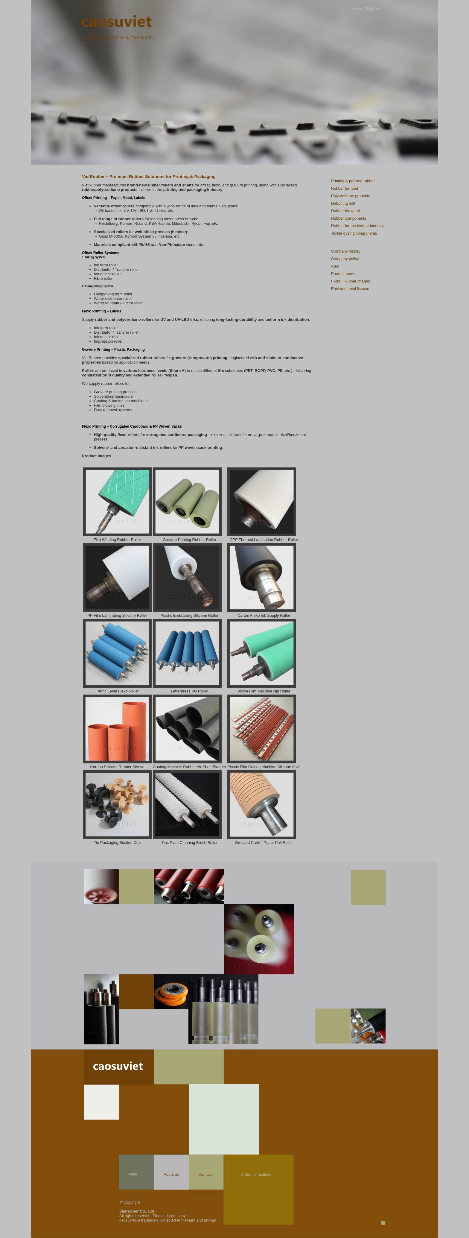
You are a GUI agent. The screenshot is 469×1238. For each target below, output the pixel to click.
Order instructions (255, 1174)
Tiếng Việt (373, 9)
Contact (205, 1174)
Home (357, 9)
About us (171, 1174)
